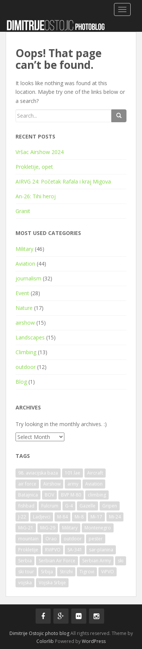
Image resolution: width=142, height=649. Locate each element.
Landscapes (30, 337)
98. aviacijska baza (38, 473)
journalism (28, 278)
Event (22, 293)
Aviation (25, 263)
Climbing (26, 352)
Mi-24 (115, 517)
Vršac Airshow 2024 (40, 152)
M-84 (62, 517)
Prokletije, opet (34, 166)
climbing (97, 495)
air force (27, 484)
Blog (21, 381)
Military (24, 248)
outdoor (26, 366)
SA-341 (74, 549)
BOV (49, 495)
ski (120, 560)
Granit (23, 211)
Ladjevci (41, 517)
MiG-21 (25, 527)
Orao (51, 538)
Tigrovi (87, 571)
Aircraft (95, 473)
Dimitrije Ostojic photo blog (39, 633)
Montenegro (97, 527)
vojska (25, 582)
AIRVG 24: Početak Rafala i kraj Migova (63, 181)
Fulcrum (49, 506)
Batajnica (28, 495)
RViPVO (53, 549)
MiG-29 (47, 527)
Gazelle (87, 506)
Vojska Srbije (52, 582)
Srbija (47, 571)
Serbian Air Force (57, 560)
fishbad (26, 506)
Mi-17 (96, 517)
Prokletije (28, 549)
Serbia (25, 560)
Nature (24, 307)
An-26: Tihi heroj (36, 196)
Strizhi (66, 571)
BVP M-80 (71, 495)
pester (96, 538)
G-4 (69, 506)
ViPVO (107, 571)
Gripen (109, 506)
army (72, 484)
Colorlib (45, 641)
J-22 (22, 517)
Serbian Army (96, 560)
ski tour (26, 571)
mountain (28, 538)
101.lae (72, 473)
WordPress (94, 641)
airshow (25, 322)
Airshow (52, 484)
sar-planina (101, 549)
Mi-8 (79, 517)
